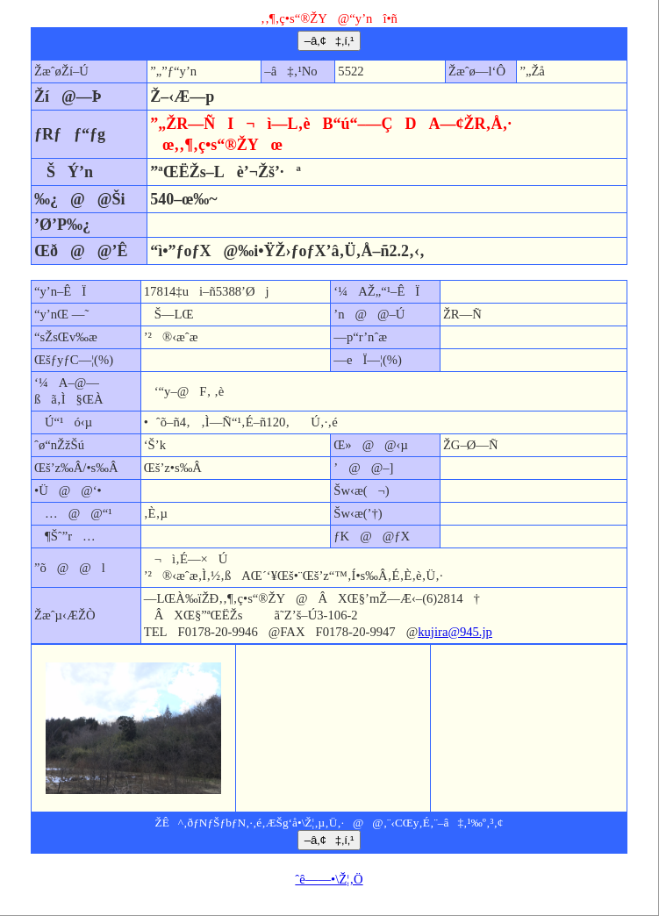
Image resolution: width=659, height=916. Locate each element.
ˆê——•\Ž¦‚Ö (328, 879)
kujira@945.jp (455, 632)
